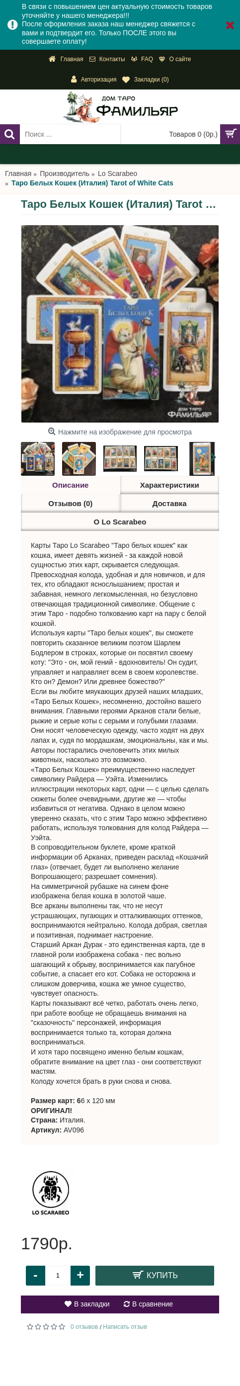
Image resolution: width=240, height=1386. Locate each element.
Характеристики (169, 485)
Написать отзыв (125, 1326)
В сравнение (152, 1304)
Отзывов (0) (70, 503)
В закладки (92, 1304)
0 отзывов (84, 1326)
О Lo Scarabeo (120, 522)
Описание (70, 485)
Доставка (170, 503)
